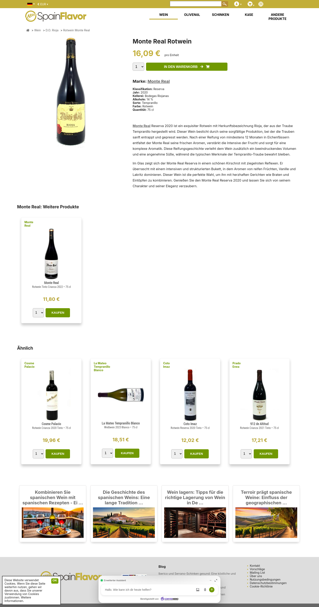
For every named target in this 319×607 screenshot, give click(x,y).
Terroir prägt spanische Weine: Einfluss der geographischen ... (266, 497)
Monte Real (158, 81)
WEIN (163, 15)
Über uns (256, 576)
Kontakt (255, 565)
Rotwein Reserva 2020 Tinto (186, 428)
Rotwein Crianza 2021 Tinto (255, 428)
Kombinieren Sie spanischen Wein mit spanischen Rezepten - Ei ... (52, 497)
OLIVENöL (192, 15)
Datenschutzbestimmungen (268, 583)
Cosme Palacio (29, 364)
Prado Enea (237, 364)
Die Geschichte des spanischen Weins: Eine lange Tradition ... (124, 497)
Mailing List (257, 572)
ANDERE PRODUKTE (277, 17)
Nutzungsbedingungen (265, 579)
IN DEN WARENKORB (187, 67)
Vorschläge (257, 569)
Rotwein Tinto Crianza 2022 (47, 286)
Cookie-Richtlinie (261, 586)
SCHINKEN (220, 15)
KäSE (249, 15)
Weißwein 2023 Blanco (117, 427)
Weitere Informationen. (17, 599)
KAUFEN (57, 312)
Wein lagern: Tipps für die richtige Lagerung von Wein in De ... (195, 497)
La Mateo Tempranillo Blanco (102, 366)
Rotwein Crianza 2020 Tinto (47, 428)
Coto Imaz (166, 364)
